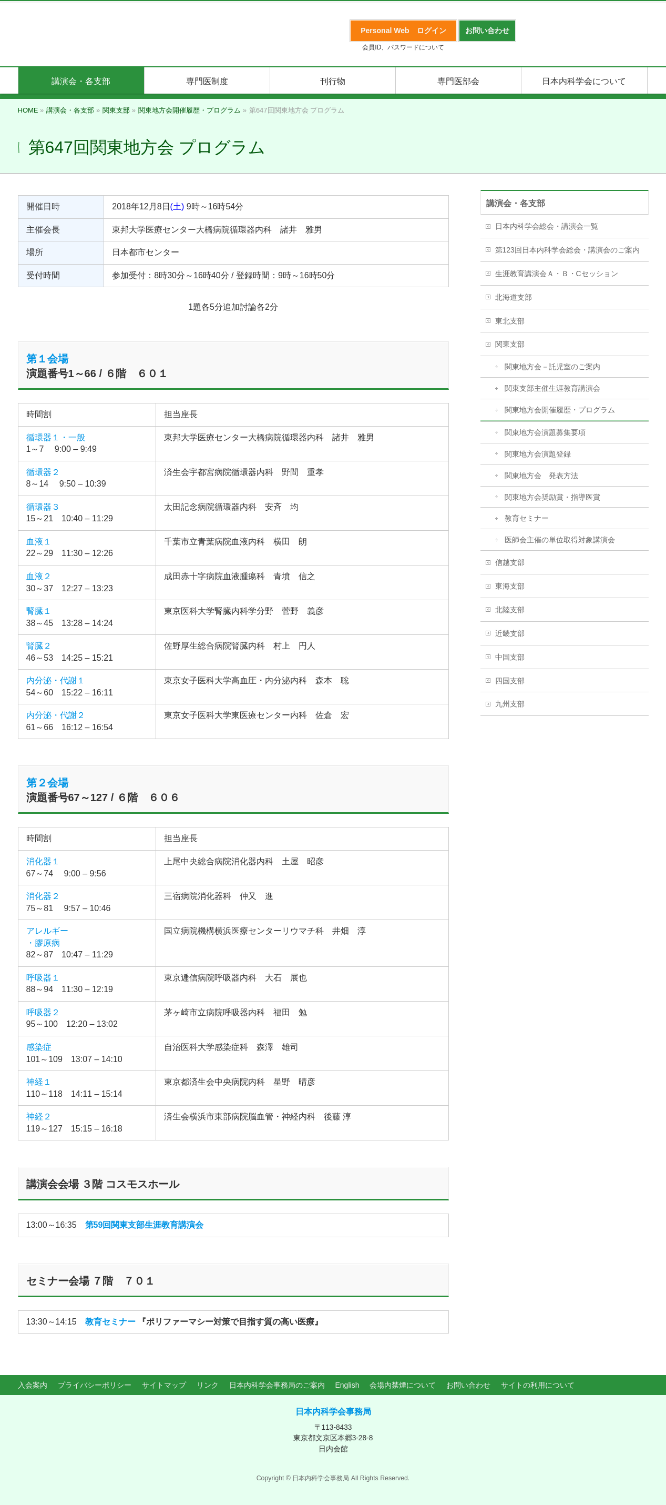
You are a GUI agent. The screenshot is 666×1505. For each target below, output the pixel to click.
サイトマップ (164, 1385)
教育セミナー (110, 1321)
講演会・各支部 (515, 203)
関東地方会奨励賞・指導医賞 (552, 497)
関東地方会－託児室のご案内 (552, 366)
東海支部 (510, 586)
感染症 (39, 1047)
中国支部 (510, 657)
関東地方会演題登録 (538, 454)
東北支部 (510, 321)
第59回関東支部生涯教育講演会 (144, 1224)
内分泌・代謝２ (55, 715)
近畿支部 (510, 633)
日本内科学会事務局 (333, 1411)
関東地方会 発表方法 (541, 475)
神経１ (39, 1081)
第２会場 (47, 783)
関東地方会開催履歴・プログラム (560, 410)
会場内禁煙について (403, 1385)
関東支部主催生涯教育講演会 (552, 388)
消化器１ (43, 861)
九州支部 (510, 704)
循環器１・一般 (55, 437)
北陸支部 (510, 609)
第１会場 (47, 359)
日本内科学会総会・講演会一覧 (546, 226)
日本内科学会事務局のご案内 (277, 1385)
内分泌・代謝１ (55, 680)
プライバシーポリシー (94, 1385)
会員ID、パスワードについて (403, 47)
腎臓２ (39, 645)
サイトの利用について (538, 1385)
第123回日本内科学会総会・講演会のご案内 (567, 250)
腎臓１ (39, 611)
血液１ (39, 541)
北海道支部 (513, 297)
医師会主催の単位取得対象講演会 (560, 540)
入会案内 (32, 1385)
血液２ (39, 576)
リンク (208, 1385)
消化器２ (43, 896)
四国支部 (510, 680)
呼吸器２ (43, 1012)
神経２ (39, 1116)
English (347, 1385)
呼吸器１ (43, 977)
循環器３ (43, 506)
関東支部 (510, 344)
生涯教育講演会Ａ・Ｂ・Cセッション (556, 273)
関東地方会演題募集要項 (545, 432)
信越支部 (510, 562)
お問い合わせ (468, 1385)
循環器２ (43, 472)
